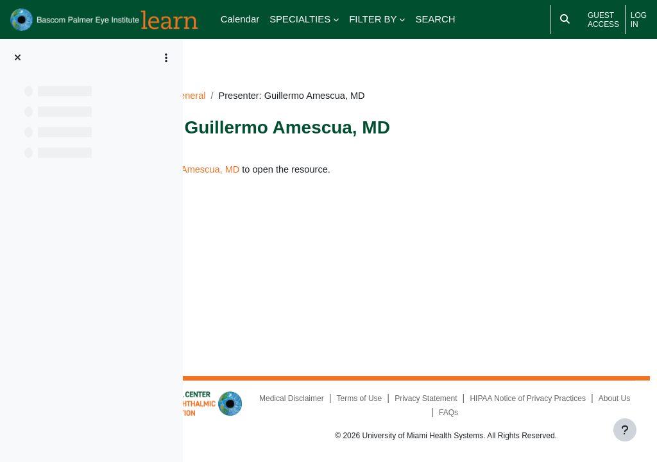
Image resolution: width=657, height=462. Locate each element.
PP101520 (290, 81)
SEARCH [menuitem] (435, 18)
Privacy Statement (542, 398)
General (342, 81)
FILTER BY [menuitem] (373, 18)
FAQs (565, 413)
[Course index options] (166, 57)
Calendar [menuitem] (240, 18)
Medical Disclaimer (408, 398)
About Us (527, 413)
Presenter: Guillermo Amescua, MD (319, 155)
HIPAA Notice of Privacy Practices (440, 413)
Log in (639, 20)
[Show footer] (624, 429)
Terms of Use (476, 398)
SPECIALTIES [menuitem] (299, 18)
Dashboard (231, 81)
